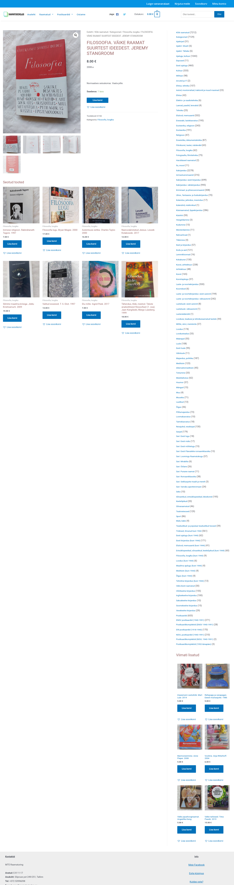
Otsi (219, 14)
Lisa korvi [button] (12, 244)
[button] (75, 35)
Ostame (81, 14)
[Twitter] (124, 14)
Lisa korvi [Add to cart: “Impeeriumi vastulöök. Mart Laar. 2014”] (186, 713)
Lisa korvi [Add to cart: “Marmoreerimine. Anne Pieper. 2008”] (186, 774)
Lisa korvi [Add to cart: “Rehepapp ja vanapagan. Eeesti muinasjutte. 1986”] (214, 713)
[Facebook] (117, 14)
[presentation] (51, 14)
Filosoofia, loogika (131, 32)
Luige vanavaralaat (158, 3)
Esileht (90, 32)
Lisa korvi (97, 100)
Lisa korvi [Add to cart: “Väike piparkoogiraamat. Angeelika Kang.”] (186, 836)
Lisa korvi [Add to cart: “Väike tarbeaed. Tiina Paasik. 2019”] (214, 836)
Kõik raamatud (101, 32)
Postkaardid (65, 14)
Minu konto (219, 3)
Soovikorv (201, 3)
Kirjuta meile (182, 3)
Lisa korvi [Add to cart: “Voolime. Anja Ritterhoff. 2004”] (214, 774)
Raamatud (46, 14)
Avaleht (31, 14)
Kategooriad (115, 32)
